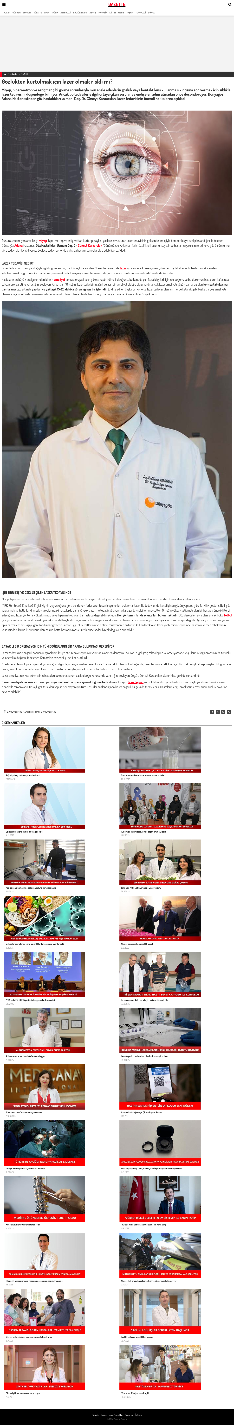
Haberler (14, 74)
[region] (117, 43)
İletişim (138, 1414)
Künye (104, 1414)
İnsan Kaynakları (116, 1414)
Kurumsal (129, 1414)
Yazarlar (95, 1414)
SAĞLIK (24, 74)
